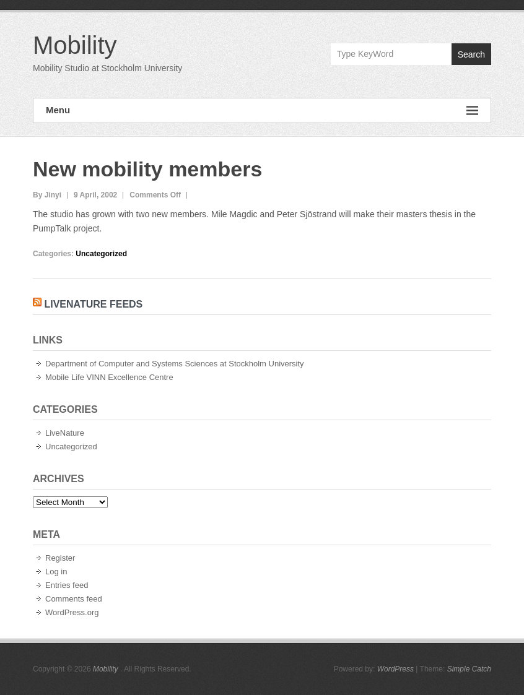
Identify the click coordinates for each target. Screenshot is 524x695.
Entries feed (66, 585)
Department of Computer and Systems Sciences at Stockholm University (174, 363)
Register (60, 558)
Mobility (75, 45)
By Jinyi (47, 195)
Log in (56, 571)
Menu (262, 110)
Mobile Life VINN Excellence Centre (109, 377)
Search (471, 54)
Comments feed (73, 598)
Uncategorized (101, 253)
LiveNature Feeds (93, 304)
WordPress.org (71, 612)
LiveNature (64, 433)
